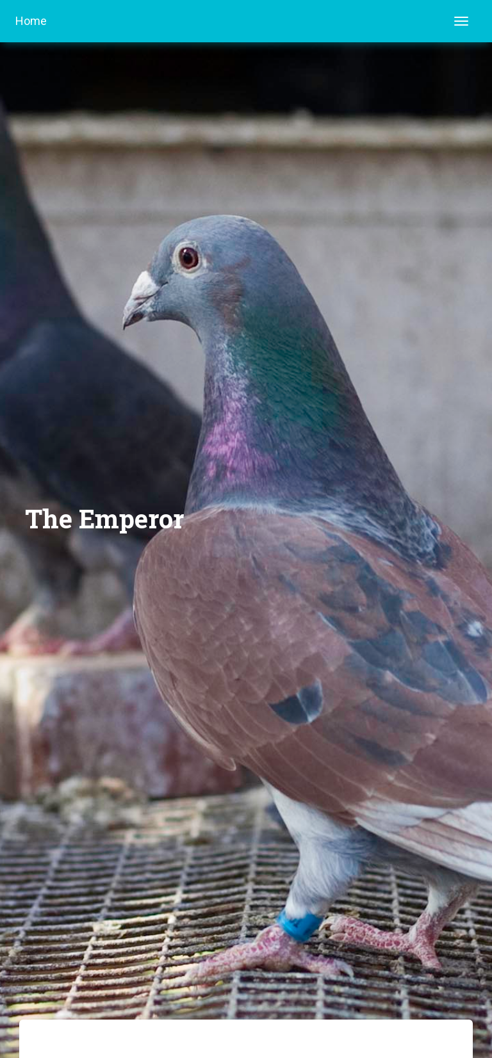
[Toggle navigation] (461, 21)
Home (31, 21)
